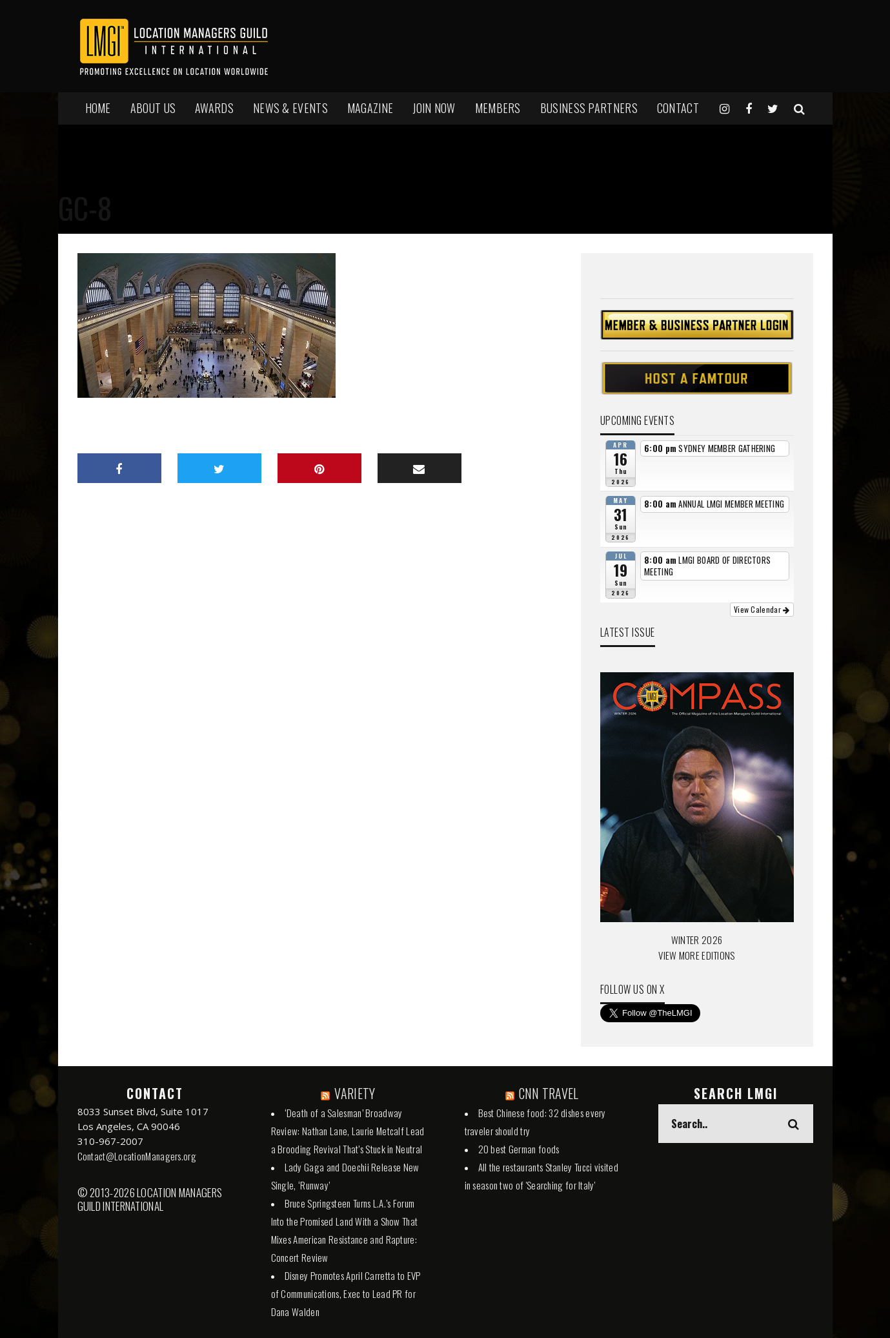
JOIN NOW (433, 107)
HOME (98, 107)
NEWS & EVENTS (290, 107)
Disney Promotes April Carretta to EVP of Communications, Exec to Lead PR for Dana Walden (346, 1293)
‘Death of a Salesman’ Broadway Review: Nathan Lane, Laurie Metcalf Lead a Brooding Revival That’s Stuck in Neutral (348, 1131)
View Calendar (762, 609)
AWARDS (214, 107)
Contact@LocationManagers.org (136, 1156)
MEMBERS (498, 107)
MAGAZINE (370, 107)
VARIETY (354, 1093)
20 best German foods (519, 1149)
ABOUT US (153, 107)
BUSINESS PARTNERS (589, 107)
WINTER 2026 (696, 939)
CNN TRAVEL (549, 1093)
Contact (678, 107)
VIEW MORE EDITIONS (696, 955)
